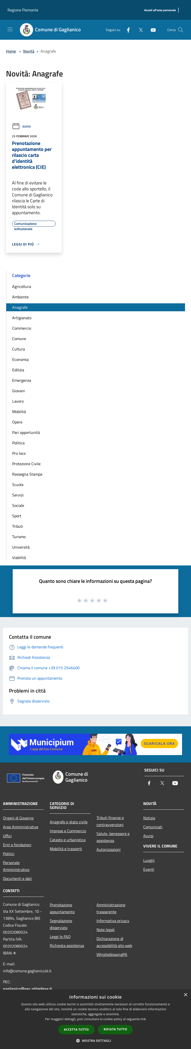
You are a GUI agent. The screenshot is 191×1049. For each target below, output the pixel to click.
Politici (8, 854)
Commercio (21, 328)
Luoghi (149, 860)
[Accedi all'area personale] (160, 10)
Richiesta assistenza (67, 945)
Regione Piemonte (22, 10)
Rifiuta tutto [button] (115, 1029)
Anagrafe (20, 307)
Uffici (7, 836)
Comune (19, 339)
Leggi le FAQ (60, 937)
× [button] (185, 995)
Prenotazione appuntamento (62, 908)
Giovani (18, 391)
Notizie (149, 818)
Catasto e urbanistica (68, 840)
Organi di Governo (18, 818)
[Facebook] (126, 29)
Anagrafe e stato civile (69, 822)
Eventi (148, 869)
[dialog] (95, 1019)
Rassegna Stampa (27, 474)
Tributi (17, 526)
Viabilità (19, 557)
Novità (28, 51)
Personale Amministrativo (16, 866)
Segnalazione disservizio (61, 924)
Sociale (18, 505)
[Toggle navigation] (10, 29)
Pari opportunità (26, 432)
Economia (20, 359)
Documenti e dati (17, 878)
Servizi (18, 495)
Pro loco (19, 453)
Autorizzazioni (108, 849)
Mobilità (19, 412)
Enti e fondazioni (17, 845)
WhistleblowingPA (111, 954)
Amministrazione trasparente (110, 908)
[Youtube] (151, 29)
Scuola (17, 485)
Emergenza (21, 380)
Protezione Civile (26, 464)
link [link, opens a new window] (143, 1019)
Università (21, 547)
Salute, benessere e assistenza (113, 837)
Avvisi (21, 126)
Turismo (19, 537)
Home (11, 51)
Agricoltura (21, 286)
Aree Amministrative (20, 827)
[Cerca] (181, 30)
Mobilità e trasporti (66, 849)
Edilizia (18, 370)
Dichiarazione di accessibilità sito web (114, 942)
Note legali (105, 930)
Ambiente (20, 297)
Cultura (18, 349)
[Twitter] (139, 29)
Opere (17, 422)
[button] (95, 1040)
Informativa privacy (112, 921)
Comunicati (152, 827)
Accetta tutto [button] (76, 1029)
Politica (18, 443)
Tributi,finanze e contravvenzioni (110, 821)
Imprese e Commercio (68, 831)
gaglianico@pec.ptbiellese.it (27, 989)
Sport (16, 516)
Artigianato (21, 318)
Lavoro (18, 401)
